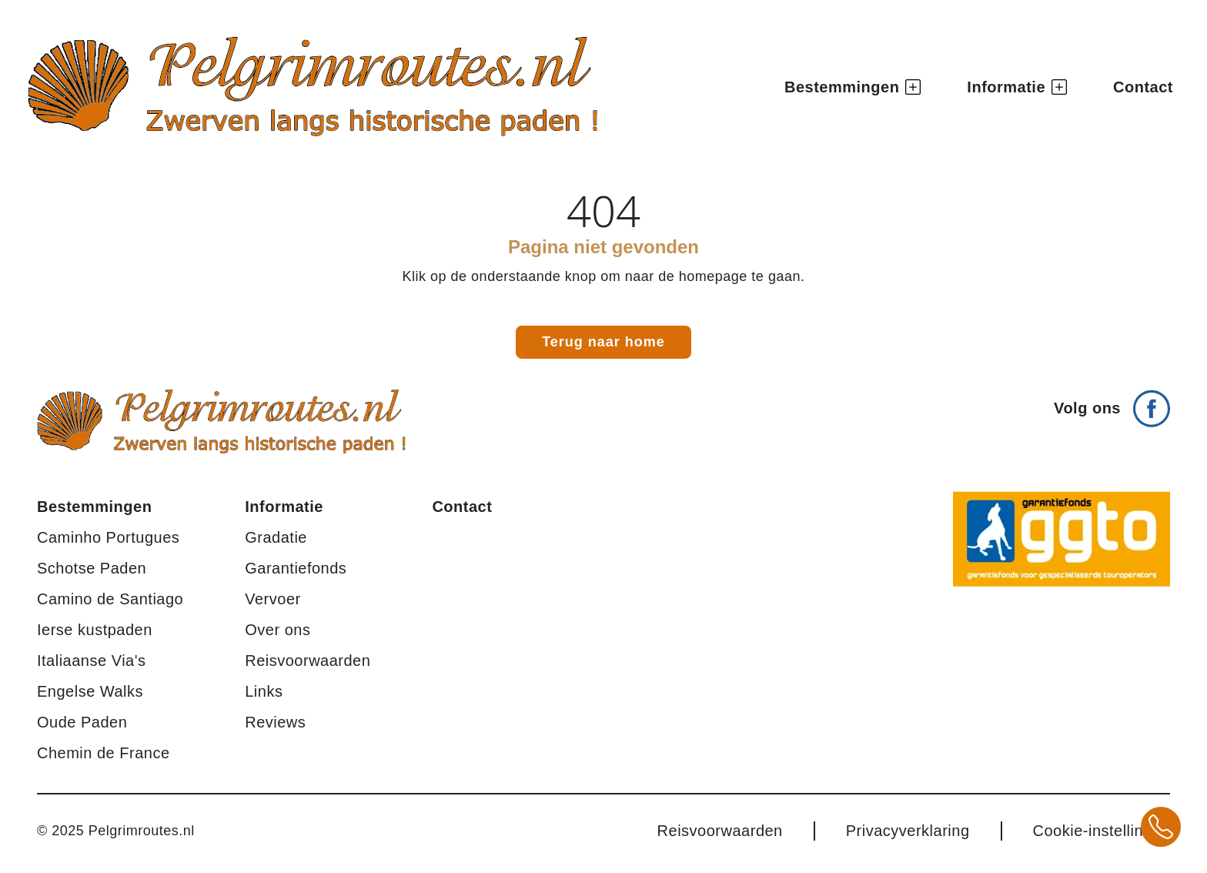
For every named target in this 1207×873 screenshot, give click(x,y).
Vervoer (272, 598)
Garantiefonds (295, 568)
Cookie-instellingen (1101, 830)
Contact (1143, 87)
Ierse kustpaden (94, 629)
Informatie (284, 506)
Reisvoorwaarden (307, 660)
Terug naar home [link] (603, 342)
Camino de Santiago (110, 598)
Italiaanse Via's (91, 660)
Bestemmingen (94, 506)
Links (264, 691)
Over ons (277, 629)
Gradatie (276, 537)
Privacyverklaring (908, 830)
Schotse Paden (91, 568)
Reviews (275, 722)
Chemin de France (103, 752)
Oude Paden (82, 722)
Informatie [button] (1017, 87)
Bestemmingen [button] (852, 87)
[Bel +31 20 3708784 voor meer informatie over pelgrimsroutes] (1161, 827)
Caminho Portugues (108, 537)
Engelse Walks (90, 691)
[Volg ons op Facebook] (1112, 402)
